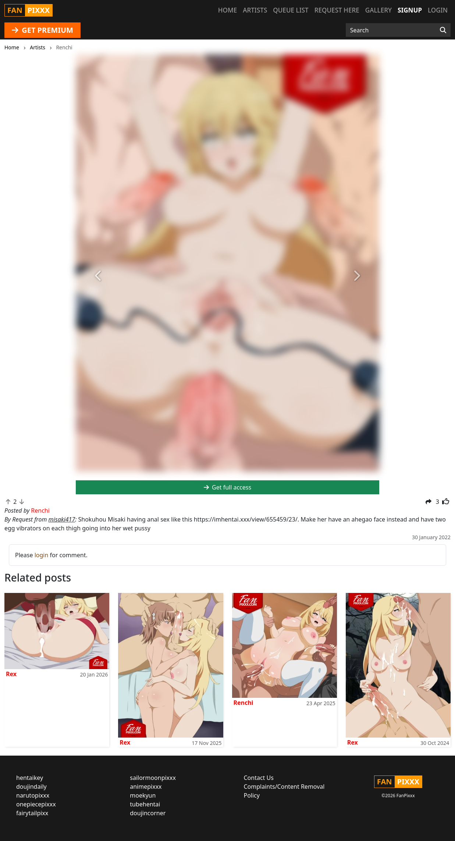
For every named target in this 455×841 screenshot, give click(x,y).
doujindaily (31, 786)
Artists (255, 10)
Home (227, 10)
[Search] (443, 30)
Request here (336, 10)
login (42, 555)
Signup (410, 10)
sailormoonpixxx (153, 778)
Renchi (243, 703)
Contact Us (259, 778)
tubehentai (145, 804)
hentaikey (29, 778)
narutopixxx (32, 795)
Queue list (290, 10)
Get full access (227, 487)
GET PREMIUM (42, 30)
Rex (11, 674)
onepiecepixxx (36, 804)
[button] (98, 275)
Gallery (378, 10)
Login (438, 10)
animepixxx (145, 786)
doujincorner (148, 813)
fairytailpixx (32, 813)
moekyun (143, 795)
